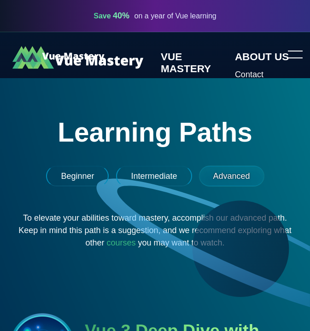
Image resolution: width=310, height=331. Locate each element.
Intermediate (154, 176)
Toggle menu (291, 55)
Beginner (77, 176)
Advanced (231, 176)
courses (121, 242)
